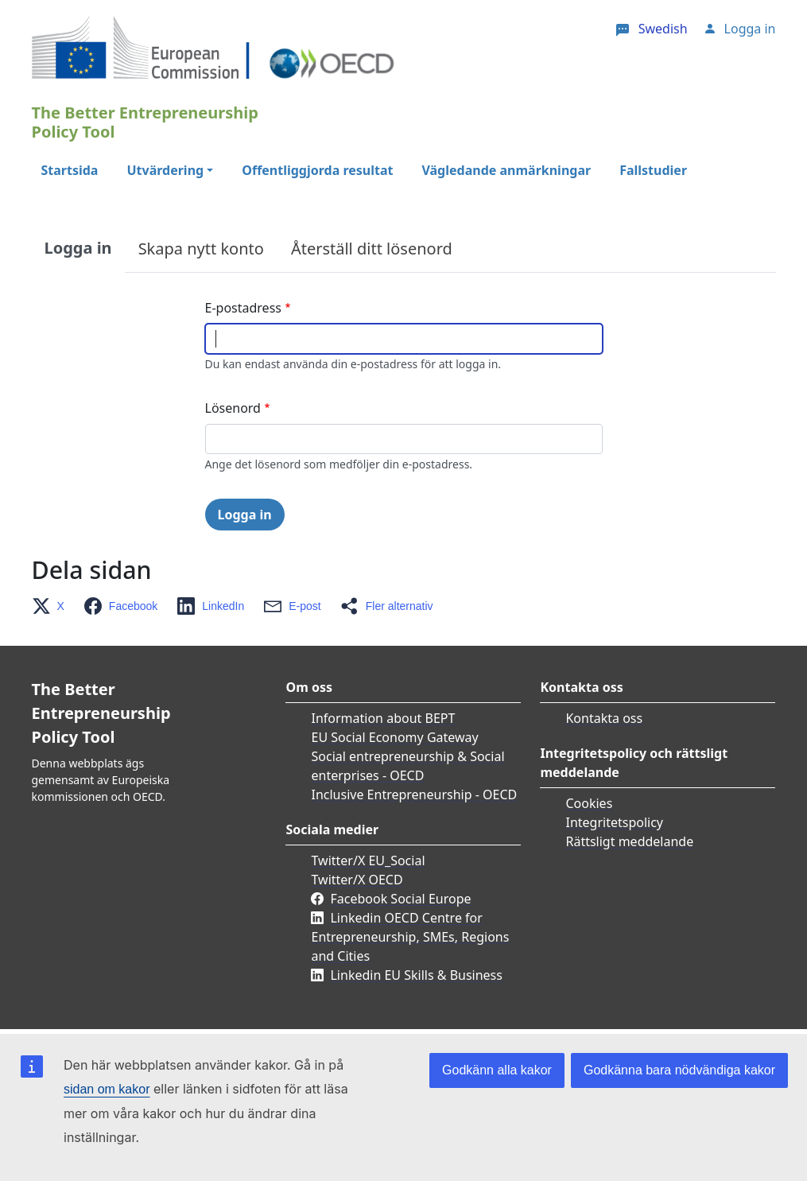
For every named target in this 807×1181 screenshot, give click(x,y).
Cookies (588, 803)
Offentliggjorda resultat (317, 170)
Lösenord (233, 408)
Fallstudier (653, 170)
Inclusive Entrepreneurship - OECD (414, 794)
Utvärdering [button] (165, 170)
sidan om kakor (107, 1089)
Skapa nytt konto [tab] (201, 248)
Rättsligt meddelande (629, 841)
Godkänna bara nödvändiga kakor (679, 1070)
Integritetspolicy (614, 822)
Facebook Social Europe (400, 898)
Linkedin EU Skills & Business (416, 975)
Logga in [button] (750, 28)
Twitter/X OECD (356, 879)
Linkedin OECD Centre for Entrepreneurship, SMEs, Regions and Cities (410, 937)
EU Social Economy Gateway (394, 737)
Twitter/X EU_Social (368, 860)
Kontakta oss (603, 718)
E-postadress (243, 308)
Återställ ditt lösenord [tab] (371, 248)
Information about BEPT (383, 718)
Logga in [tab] (78, 247)
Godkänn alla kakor (497, 1070)
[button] (53, 606)
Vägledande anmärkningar (506, 170)
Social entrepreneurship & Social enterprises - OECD (407, 766)
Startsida (70, 170)
